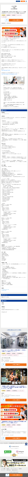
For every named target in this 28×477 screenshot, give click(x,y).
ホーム (2, 443)
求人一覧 (5, 443)
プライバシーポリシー (14, 468)
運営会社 (8, 468)
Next (26, 91)
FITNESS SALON (4, 1)
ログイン (18, 1)
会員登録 (23, 1)
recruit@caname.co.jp (5, 289)
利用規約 (20, 468)
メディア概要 (3, 468)
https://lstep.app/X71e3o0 (5, 70)
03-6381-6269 (4, 290)
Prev (2, 91)
